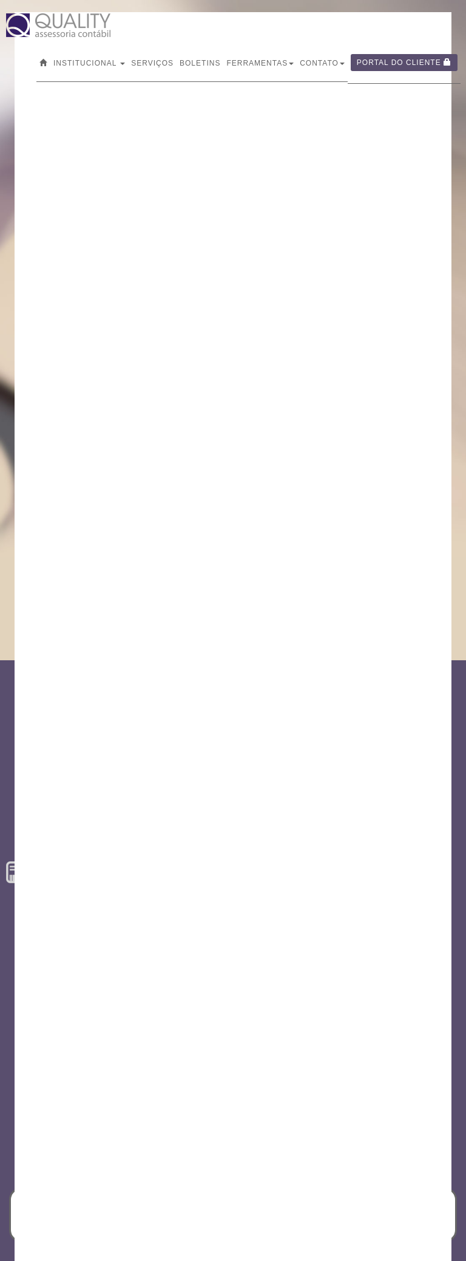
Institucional (89, 63)
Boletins (200, 63)
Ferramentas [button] (260, 63)
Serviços (152, 63)
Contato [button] (322, 63)
